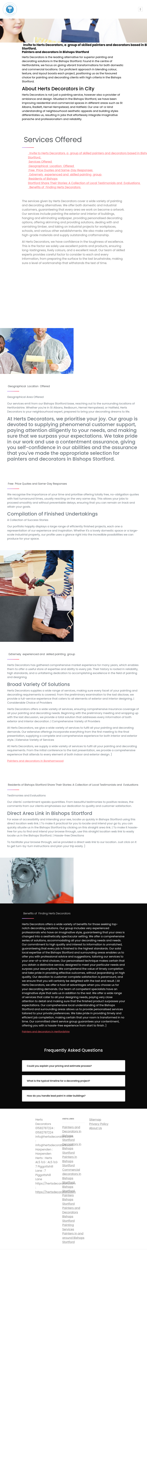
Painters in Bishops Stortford (69, 1161)
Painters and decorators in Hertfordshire (46, 1031)
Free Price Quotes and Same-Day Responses (60, 170)
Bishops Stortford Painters (68, 1191)
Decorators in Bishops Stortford (71, 1148)
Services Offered (40, 162)
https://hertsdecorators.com (55, 1192)
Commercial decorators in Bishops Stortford (71, 1176)
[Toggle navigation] (140, 9)
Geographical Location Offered (51, 166)
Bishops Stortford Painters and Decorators (71, 1205)
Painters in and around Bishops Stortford (73, 1238)
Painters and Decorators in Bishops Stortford (71, 1133)
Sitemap (95, 1120)
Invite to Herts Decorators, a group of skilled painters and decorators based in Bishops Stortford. (73, 294)
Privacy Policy (98, 1124)
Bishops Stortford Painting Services (68, 1223)
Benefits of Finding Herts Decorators (54, 187)
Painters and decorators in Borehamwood (35, 761)
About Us (95, 1128)
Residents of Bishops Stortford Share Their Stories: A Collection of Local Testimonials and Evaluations (84, 181)
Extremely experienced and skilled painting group (65, 175)
